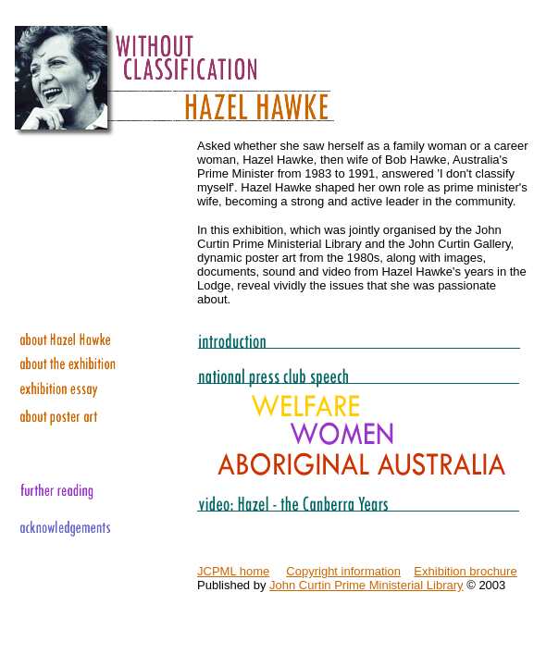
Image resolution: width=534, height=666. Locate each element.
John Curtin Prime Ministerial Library (366, 585)
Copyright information (343, 571)
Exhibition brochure (465, 571)
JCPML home (233, 571)
